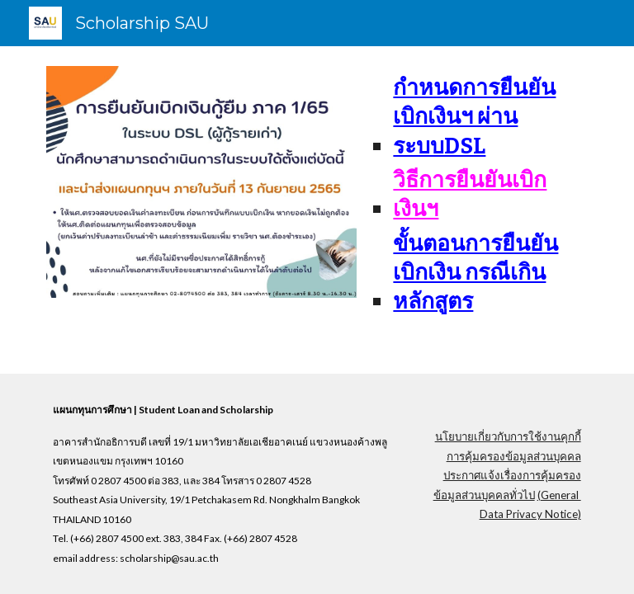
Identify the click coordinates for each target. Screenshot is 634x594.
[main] (478, 194)
